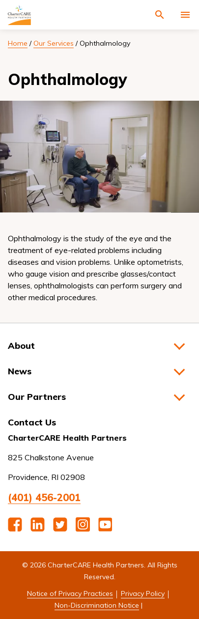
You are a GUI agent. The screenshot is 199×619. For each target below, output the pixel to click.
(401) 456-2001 (44, 497)
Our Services (53, 43)
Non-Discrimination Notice (97, 605)
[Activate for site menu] (185, 15)
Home (18, 43)
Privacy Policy (143, 593)
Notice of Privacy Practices (70, 593)
